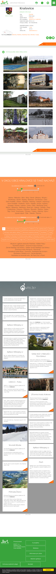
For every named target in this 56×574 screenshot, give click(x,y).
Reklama (35, 548)
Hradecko (19, 34)
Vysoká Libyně (19, 213)
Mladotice (15, 207)
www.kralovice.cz (33, 30)
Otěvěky (43, 207)
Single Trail (22, 239)
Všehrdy (40, 211)
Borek (32, 198)
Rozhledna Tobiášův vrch (22, 253)
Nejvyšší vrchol (6, 239)
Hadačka (25, 201)
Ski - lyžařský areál (41, 229)
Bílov (23, 198)
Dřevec (19, 201)
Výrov (46, 211)
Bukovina (14, 34)
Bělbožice (17, 198)
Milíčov (8, 207)
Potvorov (19, 209)
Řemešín (33, 34)
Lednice (23, 205)
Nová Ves (30, 207)
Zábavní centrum (39, 239)
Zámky (7, 236)
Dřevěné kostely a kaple (25, 236)
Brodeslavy (11, 200)
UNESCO (32, 229)
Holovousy (46, 201)
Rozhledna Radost (18, 246)
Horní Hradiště (12, 203)
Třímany (27, 211)
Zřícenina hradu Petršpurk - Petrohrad (27, 249)
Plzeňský (31, 14)
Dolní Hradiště (10, 201)
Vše (4, 229)
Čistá (45, 200)
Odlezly (36, 207)
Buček (19, 200)
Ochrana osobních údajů (10, 564)
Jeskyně (43, 236)
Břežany (38, 198)
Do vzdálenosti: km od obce (22, 186)
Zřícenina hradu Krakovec (34, 246)
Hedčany (32, 201)
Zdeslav (32, 213)
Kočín (28, 203)
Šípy (8, 211)
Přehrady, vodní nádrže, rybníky (12, 232)
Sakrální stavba (50, 239)
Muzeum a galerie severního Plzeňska (22, 244)
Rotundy (36, 236)
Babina (11, 198)
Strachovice (20, 211)
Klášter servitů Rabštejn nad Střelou (37, 248)
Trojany (37, 34)
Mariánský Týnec (26, 34)
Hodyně (38, 201)
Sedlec (46, 209)
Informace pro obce (35, 553)
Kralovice (27, 8)
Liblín (33, 205)
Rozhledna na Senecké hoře (20, 255)
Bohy (27, 198)
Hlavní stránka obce (50, 44)
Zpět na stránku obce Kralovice (48, 150)
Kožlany (44, 203)
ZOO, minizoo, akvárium (13, 229)
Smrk (13, 211)
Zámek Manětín (36, 253)
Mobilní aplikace (36, 559)
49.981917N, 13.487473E (35, 19)
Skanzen (51, 229)
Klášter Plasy (40, 244)
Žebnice (38, 213)
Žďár (26, 213)
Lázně (48, 236)
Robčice (40, 209)
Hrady (50, 232)
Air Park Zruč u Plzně (38, 255)
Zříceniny (14, 236)
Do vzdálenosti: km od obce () (20, 217)
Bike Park (14, 239)
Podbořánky (11, 209)
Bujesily (24, 200)
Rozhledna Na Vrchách (39, 251)
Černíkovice (39, 200)
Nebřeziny (22, 207)
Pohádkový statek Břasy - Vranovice (19, 251)
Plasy (48, 207)
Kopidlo (33, 203)
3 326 (30, 27)
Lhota (29, 205)
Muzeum (30, 239)
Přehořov (27, 209)
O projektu (35, 543)
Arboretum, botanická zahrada (30, 232)
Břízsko (44, 198)
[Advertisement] (28, 166)
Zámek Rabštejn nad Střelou (15, 248)
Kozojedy (10, 205)
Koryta (39, 203)
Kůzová (17, 205)
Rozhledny (43, 232)
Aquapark (24, 229)
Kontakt (30, 564)
